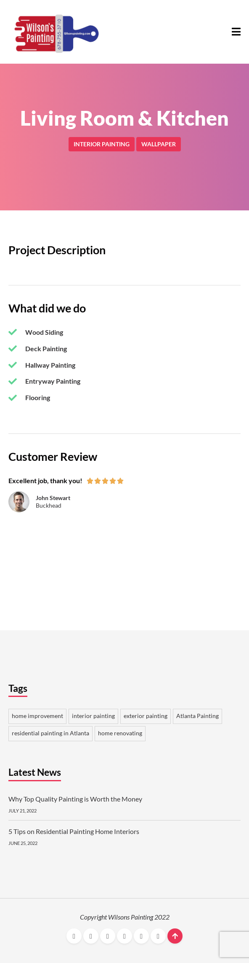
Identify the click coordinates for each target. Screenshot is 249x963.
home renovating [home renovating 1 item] (120, 733)
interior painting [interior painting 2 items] (93, 716)
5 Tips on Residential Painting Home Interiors (73, 831)
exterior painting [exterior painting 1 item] (145, 716)
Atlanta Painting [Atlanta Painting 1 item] (197, 716)
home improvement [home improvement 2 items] (37, 716)
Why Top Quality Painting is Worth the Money (75, 799)
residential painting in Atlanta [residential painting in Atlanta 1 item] (50, 733)
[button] (236, 31)
